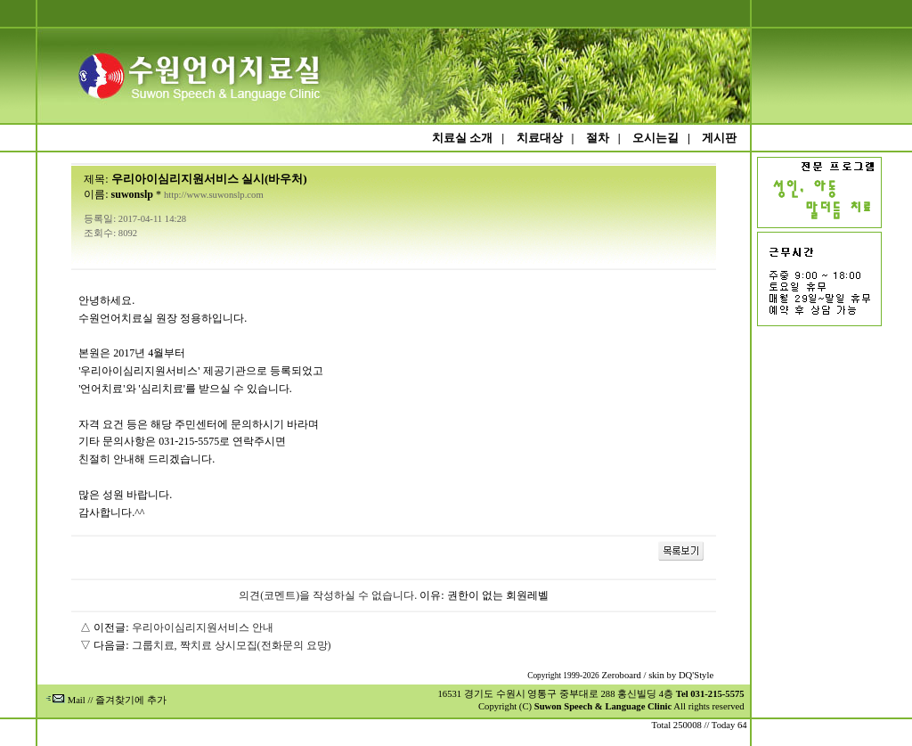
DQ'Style (696, 675)
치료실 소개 (462, 137)
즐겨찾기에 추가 (131, 700)
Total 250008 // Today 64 (698, 725)
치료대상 (540, 137)
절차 (597, 137)
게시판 (719, 137)
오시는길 (655, 137)
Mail (65, 700)
